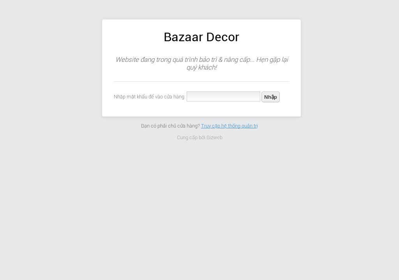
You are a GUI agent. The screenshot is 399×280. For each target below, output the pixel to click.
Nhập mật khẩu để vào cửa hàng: (149, 97)
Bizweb (214, 137)
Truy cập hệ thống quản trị (229, 126)
